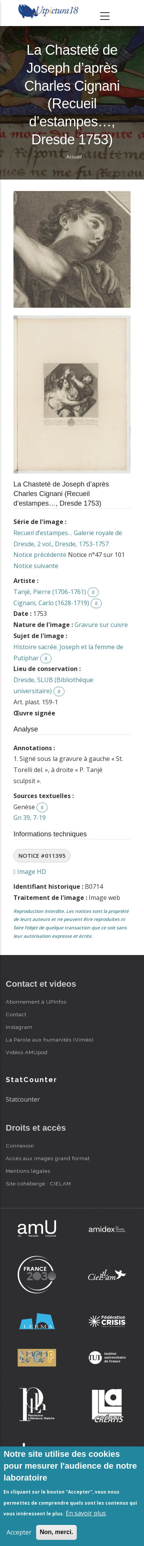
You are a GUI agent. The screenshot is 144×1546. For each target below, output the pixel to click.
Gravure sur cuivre (101, 624)
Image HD (29, 871)
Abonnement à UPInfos (36, 1002)
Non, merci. (56, 1532)
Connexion (20, 1146)
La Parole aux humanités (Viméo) (50, 1040)
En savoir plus (86, 1513)
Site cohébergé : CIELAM (38, 1183)
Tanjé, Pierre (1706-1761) (49, 592)
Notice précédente (39, 554)
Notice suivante (35, 566)
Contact (16, 1014)
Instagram (19, 1027)
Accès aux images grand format (48, 1158)
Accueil (74, 156)
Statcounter (23, 1099)
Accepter (19, 1532)
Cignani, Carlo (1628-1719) (51, 603)
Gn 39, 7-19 (29, 817)
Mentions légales (28, 1171)
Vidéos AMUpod (27, 1052)
